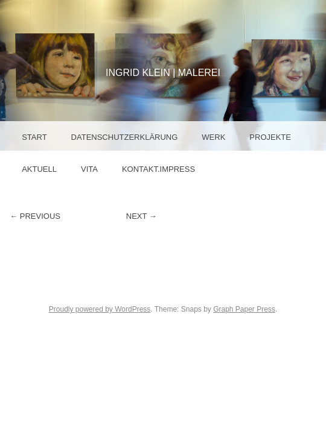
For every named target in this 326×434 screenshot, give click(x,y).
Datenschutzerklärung (124, 137)
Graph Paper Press (244, 309)
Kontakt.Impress (158, 169)
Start (34, 137)
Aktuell (39, 169)
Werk (213, 137)
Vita (89, 169)
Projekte (270, 137)
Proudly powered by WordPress (100, 309)
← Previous (35, 216)
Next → (141, 216)
